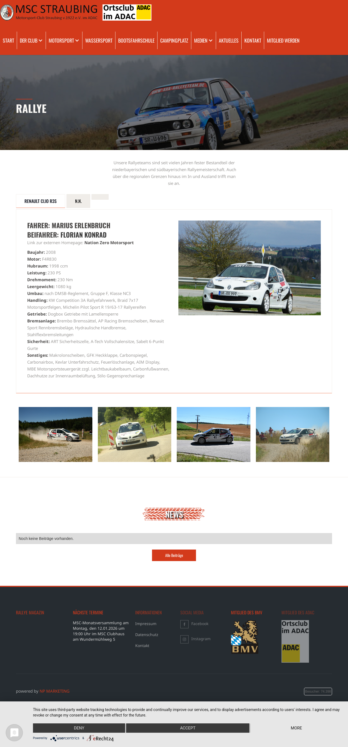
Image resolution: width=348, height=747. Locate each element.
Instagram (201, 638)
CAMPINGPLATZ (174, 40)
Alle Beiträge (174, 555)
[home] (22, 12)
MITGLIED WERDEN (283, 40)
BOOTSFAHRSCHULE (136, 40)
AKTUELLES (229, 40)
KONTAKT (252, 40)
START (8, 40)
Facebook (199, 623)
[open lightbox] (55, 434)
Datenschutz (146, 634)
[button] (31, 40)
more (296, 728)
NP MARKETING (55, 691)
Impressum (145, 623)
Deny (79, 728)
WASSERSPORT (98, 40)
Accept (187, 728)
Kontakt (142, 645)
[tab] (40, 201)
